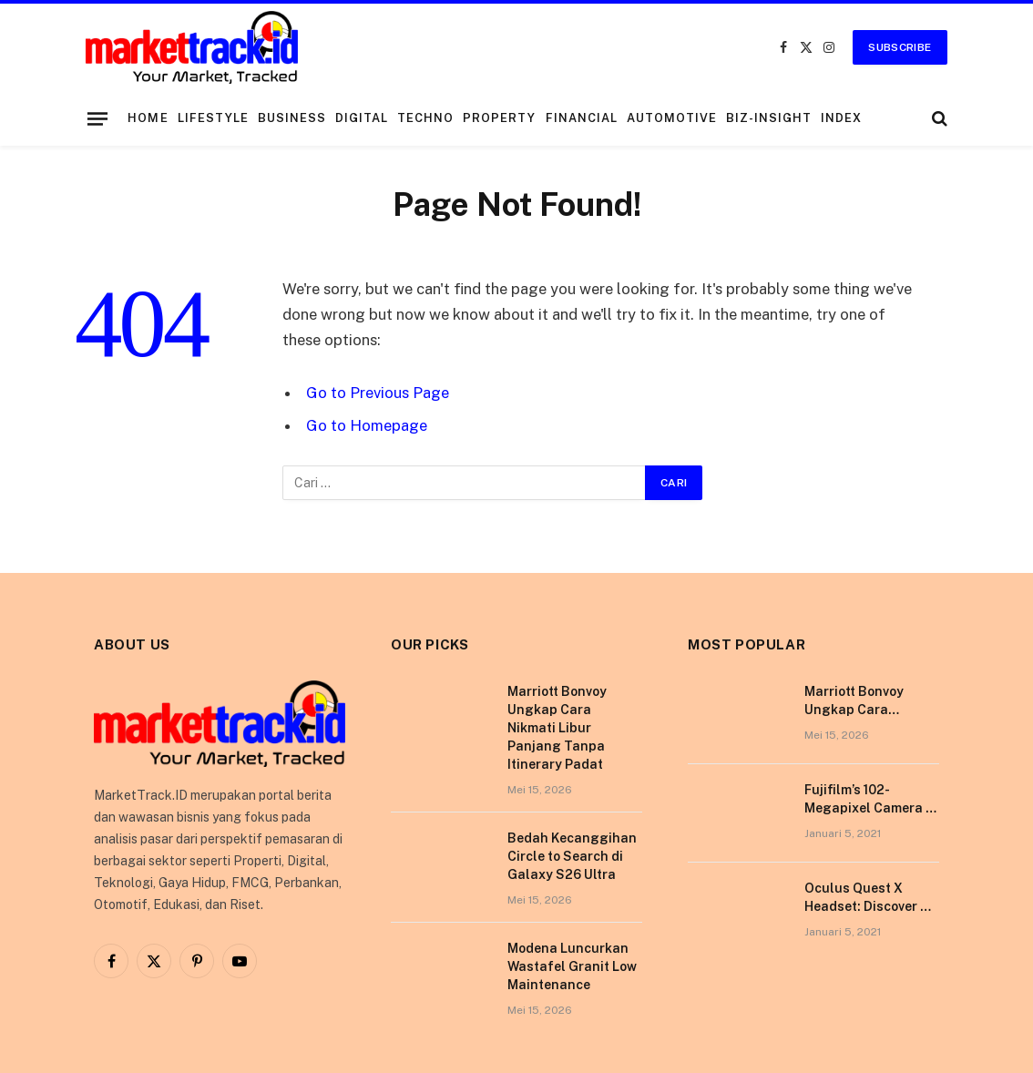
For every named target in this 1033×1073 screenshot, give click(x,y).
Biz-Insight (769, 118)
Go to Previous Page (377, 392)
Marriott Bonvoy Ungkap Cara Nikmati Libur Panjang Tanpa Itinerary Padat (557, 728)
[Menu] (97, 118)
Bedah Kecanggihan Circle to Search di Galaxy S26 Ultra (572, 856)
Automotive (672, 118)
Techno (425, 118)
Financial (582, 118)
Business (292, 118)
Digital (361, 118)
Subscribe (899, 47)
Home (148, 118)
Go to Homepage (366, 425)
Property (499, 118)
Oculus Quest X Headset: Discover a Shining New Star (866, 898)
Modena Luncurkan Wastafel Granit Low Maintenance (572, 966)
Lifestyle (213, 118)
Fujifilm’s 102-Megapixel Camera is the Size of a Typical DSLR (870, 799)
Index (841, 118)
